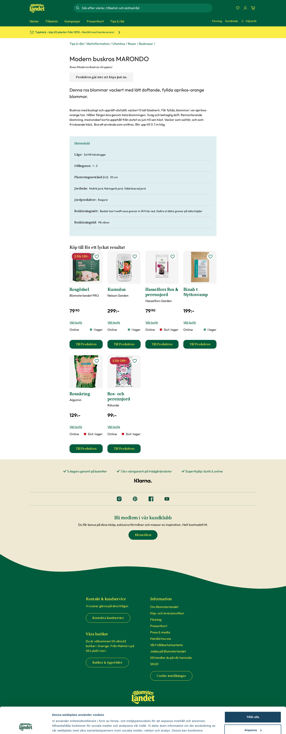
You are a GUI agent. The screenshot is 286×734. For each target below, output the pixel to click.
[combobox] (146, 8)
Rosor (132, 44)
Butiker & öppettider (107, 662)
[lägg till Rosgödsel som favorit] (96, 256)
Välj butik (249, 21)
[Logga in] (245, 8)
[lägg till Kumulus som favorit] (134, 256)
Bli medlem (143, 535)
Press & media (160, 632)
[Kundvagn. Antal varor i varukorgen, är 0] (253, 8)
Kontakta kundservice (108, 618)
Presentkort (158, 626)
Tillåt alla (252, 692)
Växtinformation (98, 44)
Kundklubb (231, 21)
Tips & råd (76, 44)
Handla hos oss (160, 639)
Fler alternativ (62, 726)
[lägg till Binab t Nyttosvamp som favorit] (210, 256)
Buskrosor (146, 44)
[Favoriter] (238, 8)
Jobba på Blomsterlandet (168, 651)
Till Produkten (89, 345)
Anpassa (253, 705)
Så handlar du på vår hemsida (171, 658)
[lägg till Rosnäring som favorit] (96, 361)
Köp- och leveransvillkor (167, 613)
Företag (217, 21)
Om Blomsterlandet (164, 607)
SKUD (154, 664)
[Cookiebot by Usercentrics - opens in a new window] (25, 726)
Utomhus (118, 44)
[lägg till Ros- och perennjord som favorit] (134, 361)
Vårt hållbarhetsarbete (166, 645)
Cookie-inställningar (171, 676)
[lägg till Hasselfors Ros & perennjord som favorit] (172, 256)
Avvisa (253, 718)
